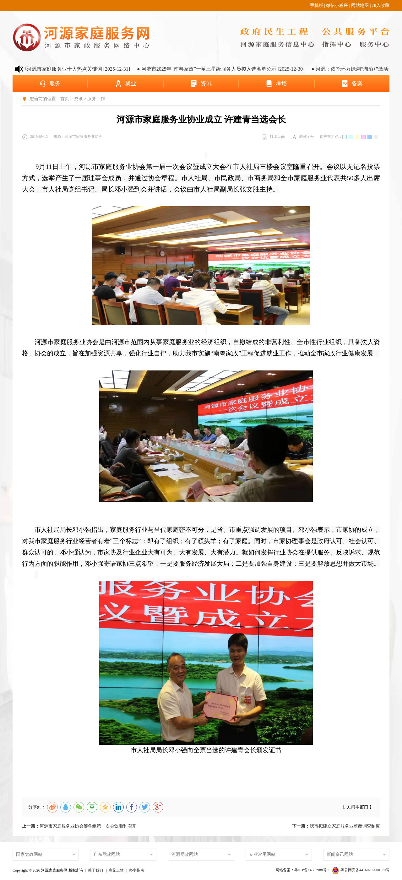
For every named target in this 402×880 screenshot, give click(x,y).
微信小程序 (337, 5)
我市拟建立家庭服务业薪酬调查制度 (336, 826)
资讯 (78, 98)
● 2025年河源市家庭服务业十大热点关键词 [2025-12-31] (72, 69)
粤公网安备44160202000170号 (360, 870)
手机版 (316, 5)
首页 (64, 98)
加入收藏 (380, 5)
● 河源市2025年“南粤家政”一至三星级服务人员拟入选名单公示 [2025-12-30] (224, 69)
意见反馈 (116, 870)
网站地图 (360, 5)
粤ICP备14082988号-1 (312, 870)
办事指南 (136, 870)
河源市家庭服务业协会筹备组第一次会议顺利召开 (79, 826)
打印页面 (273, 137)
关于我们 (95, 870)
